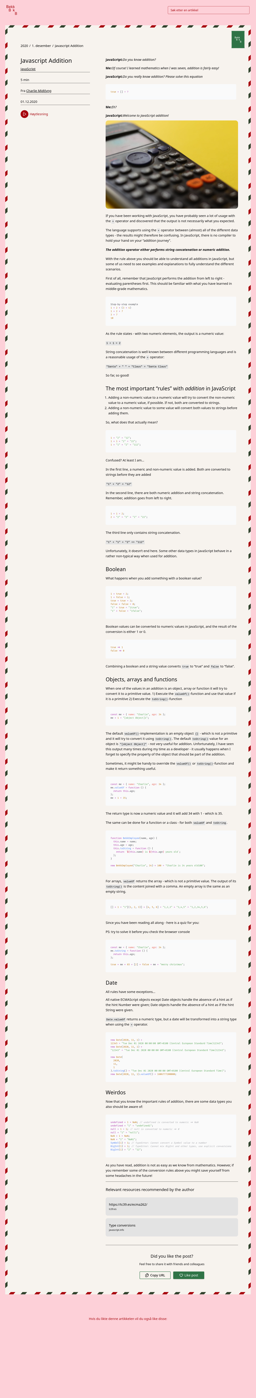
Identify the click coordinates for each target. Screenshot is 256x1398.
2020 (24, 46)
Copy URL (155, 1275)
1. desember (41, 46)
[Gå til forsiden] (12, 10)
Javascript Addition (69, 46)
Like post (188, 1275)
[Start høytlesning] (24, 114)
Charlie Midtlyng (38, 91)
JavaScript (28, 69)
